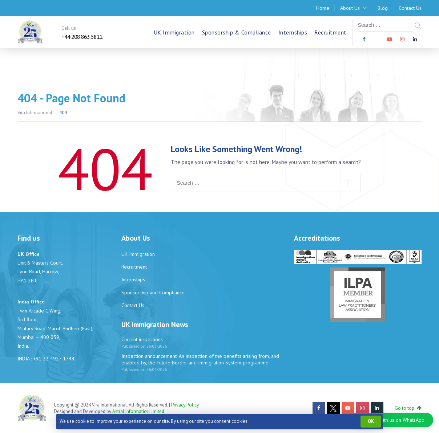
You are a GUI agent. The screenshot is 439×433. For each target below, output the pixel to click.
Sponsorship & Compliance (236, 32)
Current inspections (142, 339)
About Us (350, 8)
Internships (292, 32)
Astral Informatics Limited (138, 411)
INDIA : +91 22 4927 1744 (45, 358)
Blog (383, 8)
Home (322, 8)
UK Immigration (174, 32)
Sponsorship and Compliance (153, 292)
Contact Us (410, 8)
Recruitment (330, 32)
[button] (391, 420)
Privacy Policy (185, 405)
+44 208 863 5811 (81, 36)
